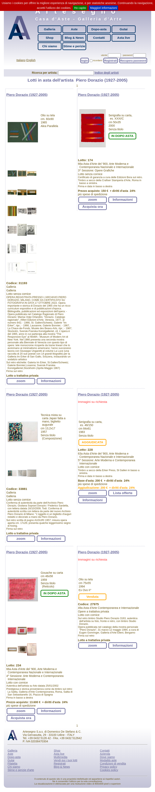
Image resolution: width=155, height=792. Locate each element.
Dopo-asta (99, 29)
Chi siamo (49, 46)
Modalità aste (108, 760)
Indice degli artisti (107, 72)
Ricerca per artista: (45, 72)
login (84, 60)
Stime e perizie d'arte (20, 770)
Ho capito (80, 7)
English (31, 60)
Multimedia (60, 757)
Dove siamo (107, 757)
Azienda (105, 753)
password (128, 55)
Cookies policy (109, 770)
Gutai (124, 29)
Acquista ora (92, 207)
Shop (49, 37)
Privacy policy (108, 766)
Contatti (99, 37)
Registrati (110, 60)
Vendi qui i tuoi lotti (65, 760)
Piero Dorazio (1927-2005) (26, 95)
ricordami (97, 60)
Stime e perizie (74, 46)
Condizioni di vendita (113, 763)
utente (104, 55)
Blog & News (74, 37)
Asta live (123, 37)
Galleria (49, 29)
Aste (74, 29)
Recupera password (133, 60)
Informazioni (51, 381)
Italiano (20, 60)
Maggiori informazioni (103, 7)
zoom (21, 381)
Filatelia (12, 763)
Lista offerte (122, 493)
